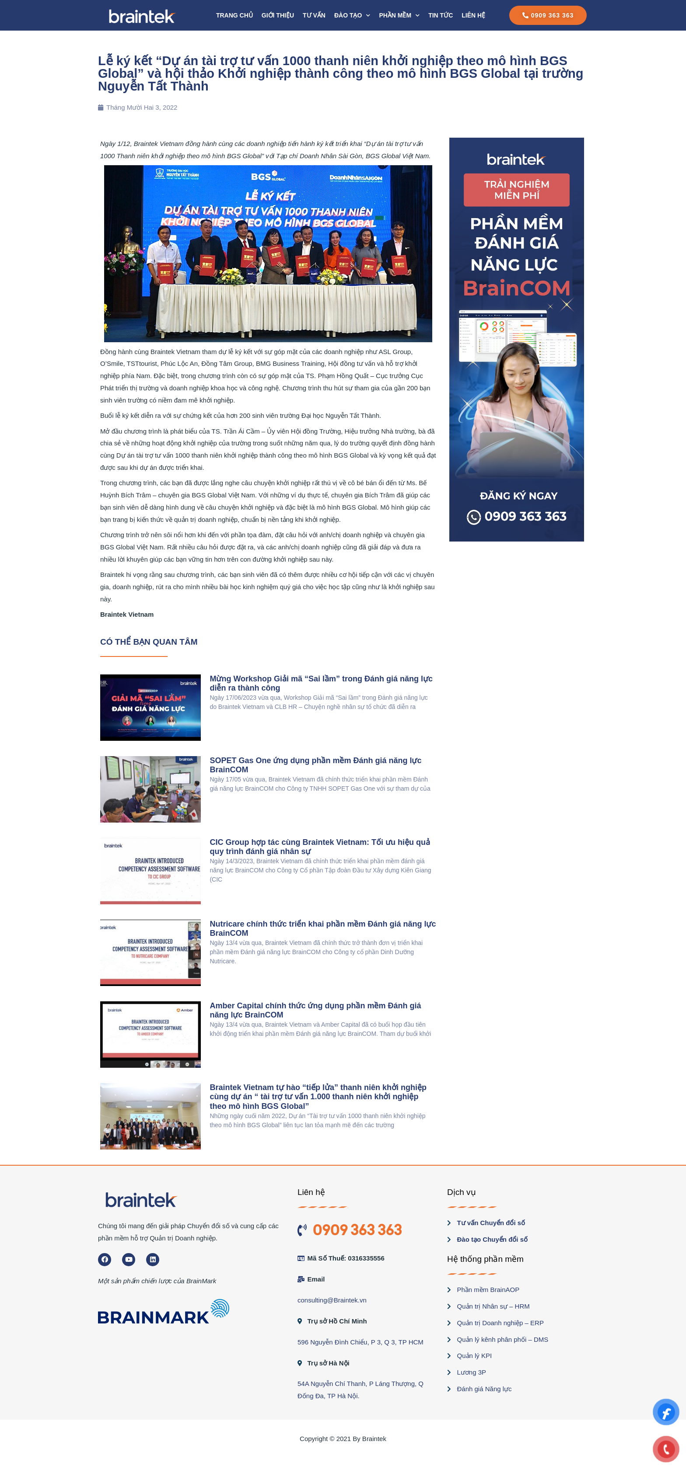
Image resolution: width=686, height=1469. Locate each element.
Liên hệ (473, 15)
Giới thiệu (278, 15)
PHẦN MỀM (399, 15)
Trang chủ (234, 15)
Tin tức (440, 15)
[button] (548, 15)
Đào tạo (352, 15)
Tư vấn (314, 15)
